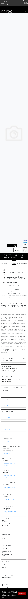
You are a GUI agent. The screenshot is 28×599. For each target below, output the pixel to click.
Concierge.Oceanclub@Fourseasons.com (11, 427)
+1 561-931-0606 (7, 500)
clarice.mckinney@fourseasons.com (10, 487)
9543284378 (6, 393)
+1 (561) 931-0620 (7, 417)
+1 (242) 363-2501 (7, 429)
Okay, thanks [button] (22, 593)
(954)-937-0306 (6, 441)
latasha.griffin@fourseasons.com (9, 499)
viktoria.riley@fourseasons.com (9, 475)
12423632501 (6, 405)
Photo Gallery (12, 208)
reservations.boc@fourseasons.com (10, 415)
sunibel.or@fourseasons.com (9, 439)
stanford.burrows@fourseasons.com (10, 511)
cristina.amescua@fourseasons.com (10, 392)
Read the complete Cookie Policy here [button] (9, 596)
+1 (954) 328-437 (7, 453)
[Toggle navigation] (25, 11)
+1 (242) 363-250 (7, 465)
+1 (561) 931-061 (7, 477)
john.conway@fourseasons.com (9, 463)
